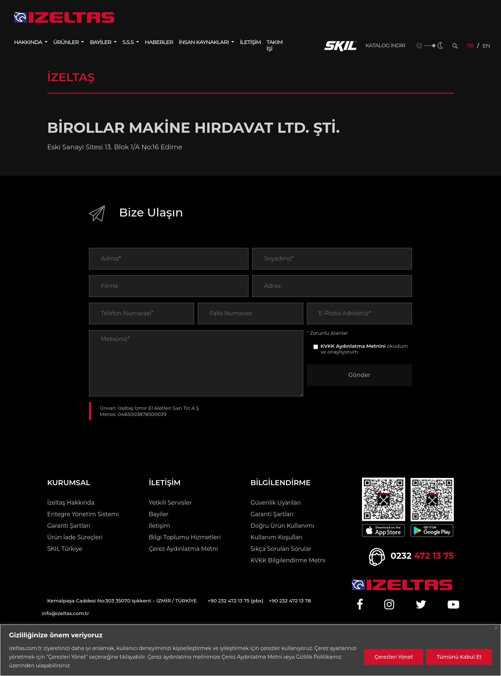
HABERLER (159, 42)
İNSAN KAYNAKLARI (204, 42)
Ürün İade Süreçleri (75, 537)
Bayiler (159, 514)
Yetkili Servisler (170, 502)
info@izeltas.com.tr (65, 613)
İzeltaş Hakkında (70, 502)
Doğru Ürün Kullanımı (282, 525)
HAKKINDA (28, 42)
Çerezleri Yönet (394, 657)
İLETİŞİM (250, 42)
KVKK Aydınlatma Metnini (353, 358)
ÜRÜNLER (66, 42)
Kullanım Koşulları (277, 537)
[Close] (496, 627)
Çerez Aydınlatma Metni (183, 548)
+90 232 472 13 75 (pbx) (235, 600)
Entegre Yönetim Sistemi (83, 514)
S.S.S (128, 42)
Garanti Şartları (68, 525)
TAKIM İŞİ (275, 45)
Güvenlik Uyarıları (276, 502)
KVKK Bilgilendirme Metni (288, 560)
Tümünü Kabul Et (459, 657)
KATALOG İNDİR (385, 45)
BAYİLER (101, 42)
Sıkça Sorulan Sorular (281, 548)
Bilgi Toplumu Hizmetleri (184, 537)
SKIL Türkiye (64, 548)
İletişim (159, 525)
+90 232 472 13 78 (290, 600)
